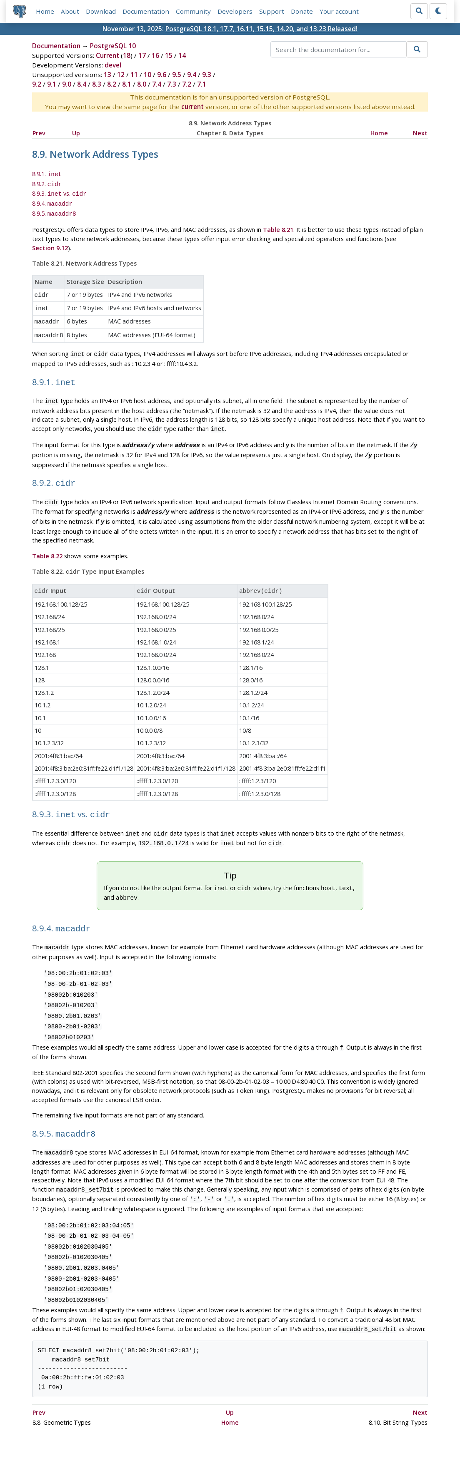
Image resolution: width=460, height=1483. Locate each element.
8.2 (111, 84)
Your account (339, 11)
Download (101, 11)
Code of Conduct (196, 1452)
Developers (235, 11)
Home (45, 11)
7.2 (186, 84)
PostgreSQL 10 (113, 46)
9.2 (36, 84)
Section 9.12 (50, 244)
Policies (151, 1452)
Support (271, 11)
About (70, 11)
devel (113, 65)
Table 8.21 (278, 226)
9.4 (191, 75)
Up (76, 133)
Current (107, 56)
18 (126, 56)
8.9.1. (47, 174)
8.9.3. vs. (59, 192)
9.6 (161, 75)
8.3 (96, 84)
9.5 (176, 75)
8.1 (126, 84)
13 (107, 75)
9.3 (206, 75)
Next (420, 133)
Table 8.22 (47, 539)
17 (142, 56)
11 (134, 75)
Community (193, 11)
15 (168, 56)
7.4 (156, 84)
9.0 (66, 84)
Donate (302, 11)
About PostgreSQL (259, 1452)
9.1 (51, 84)
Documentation (145, 11)
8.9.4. (52, 201)
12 (121, 75)
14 (182, 56)
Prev (38, 133)
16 (155, 56)
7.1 (201, 84)
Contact (307, 1452)
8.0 (141, 84)
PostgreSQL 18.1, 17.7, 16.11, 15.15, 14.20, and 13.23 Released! (261, 29)
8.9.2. (47, 183)
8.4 (81, 84)
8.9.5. (54, 210)
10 (147, 75)
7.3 (171, 84)
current (192, 107)
